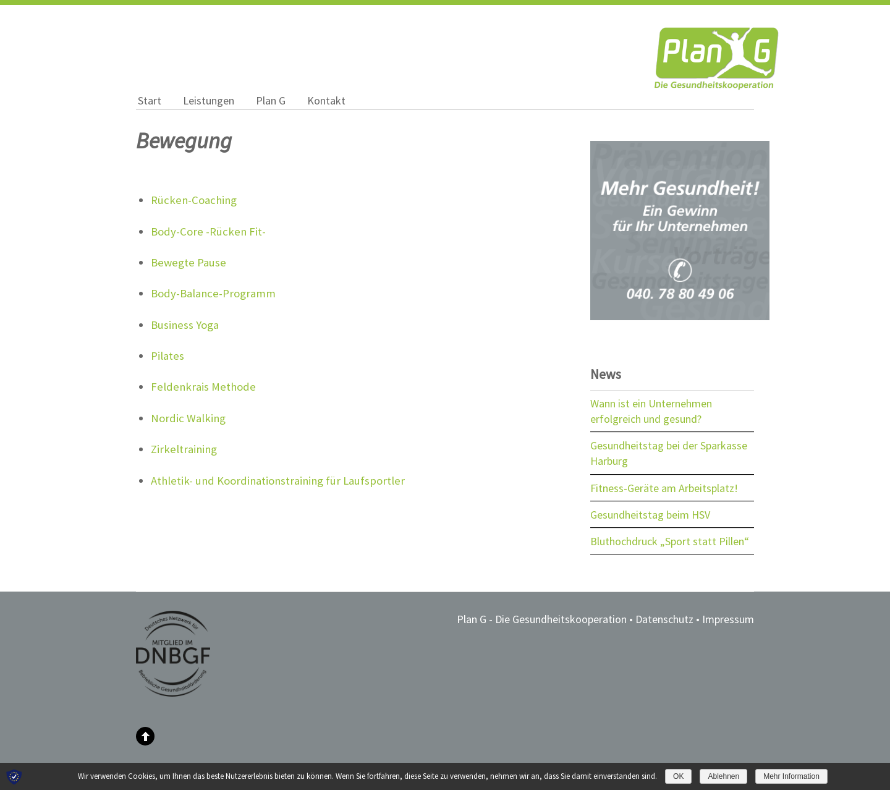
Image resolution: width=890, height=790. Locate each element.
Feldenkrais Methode (203, 387)
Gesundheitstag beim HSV (650, 515)
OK (678, 776)
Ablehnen (723, 776)
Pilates (167, 356)
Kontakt (326, 100)
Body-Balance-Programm (213, 293)
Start (149, 100)
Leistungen (208, 100)
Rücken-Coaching (194, 200)
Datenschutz (664, 619)
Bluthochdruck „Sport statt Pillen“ (669, 541)
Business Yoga (185, 325)
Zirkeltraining (184, 449)
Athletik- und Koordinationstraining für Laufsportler (278, 481)
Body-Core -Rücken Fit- (208, 231)
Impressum (728, 619)
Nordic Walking (188, 418)
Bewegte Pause (188, 262)
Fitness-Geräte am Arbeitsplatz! (664, 488)
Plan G (271, 100)
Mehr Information (791, 776)
